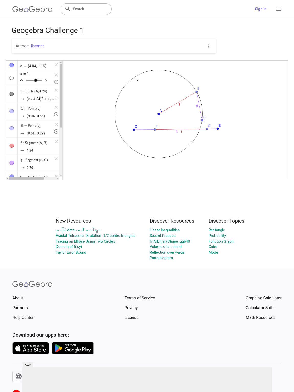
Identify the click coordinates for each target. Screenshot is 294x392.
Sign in (260, 9)
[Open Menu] (279, 9)
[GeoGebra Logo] (32, 9)
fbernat (37, 45)
